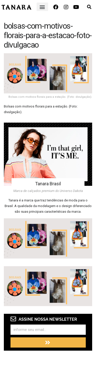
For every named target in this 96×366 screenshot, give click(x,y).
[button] (42, 7)
